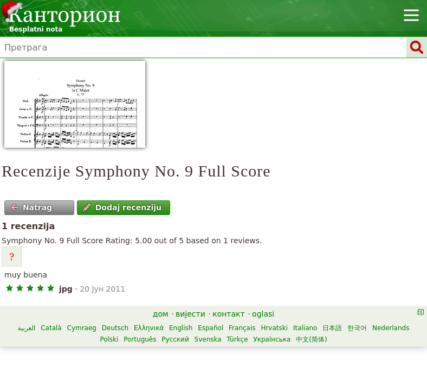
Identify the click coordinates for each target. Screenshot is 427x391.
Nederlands (390, 328)
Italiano (305, 328)
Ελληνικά (149, 328)
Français (242, 328)
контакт (228, 314)
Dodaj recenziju (122, 207)
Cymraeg (81, 328)
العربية (27, 328)
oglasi (263, 314)
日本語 (332, 328)
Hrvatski (274, 328)
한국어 (357, 328)
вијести (190, 314)
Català (51, 328)
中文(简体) (311, 339)
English (180, 328)
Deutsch (115, 328)
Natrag (32, 207)
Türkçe (237, 339)
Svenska (208, 339)
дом (161, 314)
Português (140, 339)
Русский (175, 339)
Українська (271, 339)
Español (210, 328)
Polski (109, 339)
